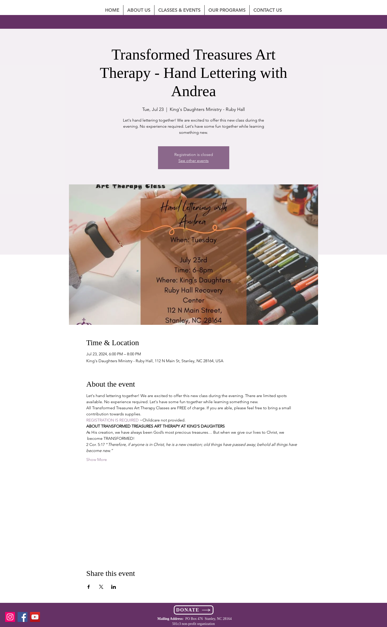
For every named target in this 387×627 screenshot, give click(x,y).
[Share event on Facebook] (88, 587)
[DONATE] (193, 610)
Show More (96, 459)
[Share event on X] (101, 587)
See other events (193, 160)
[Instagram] (10, 617)
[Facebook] (22, 617)
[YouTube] (35, 617)
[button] (268, 10)
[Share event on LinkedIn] (113, 587)
